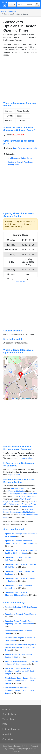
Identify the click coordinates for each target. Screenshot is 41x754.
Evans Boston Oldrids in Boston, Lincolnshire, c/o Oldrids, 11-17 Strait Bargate (19, 671)
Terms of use (8, 719)
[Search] (37, 4)
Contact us (7, 739)
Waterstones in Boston (27, 496)
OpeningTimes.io (14, 749)
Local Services (13, 158)
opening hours (14, 475)
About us (6, 709)
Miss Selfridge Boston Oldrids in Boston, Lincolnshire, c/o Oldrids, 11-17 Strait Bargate (20, 680)
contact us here (20, 281)
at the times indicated (25, 458)
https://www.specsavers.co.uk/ (25, 148)
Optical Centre (26, 158)
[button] (20, 375)
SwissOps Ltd (17, 751)
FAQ (4, 724)
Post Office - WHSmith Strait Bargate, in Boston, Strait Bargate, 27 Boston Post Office (20, 647)
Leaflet (15, 399)
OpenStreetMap (25, 399)
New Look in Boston (18, 488)
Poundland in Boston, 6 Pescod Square (20, 614)
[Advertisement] (20, 79)
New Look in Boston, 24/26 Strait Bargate (21, 607)
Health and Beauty (15, 162)
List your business (11, 729)
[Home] (4, 4)
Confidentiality (9, 714)
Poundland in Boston (16, 491)
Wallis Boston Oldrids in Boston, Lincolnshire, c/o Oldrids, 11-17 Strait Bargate (19, 690)
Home (3, 11)
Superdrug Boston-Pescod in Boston (22, 494)
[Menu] (12, 4)
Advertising (7, 734)
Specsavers (12, 11)
